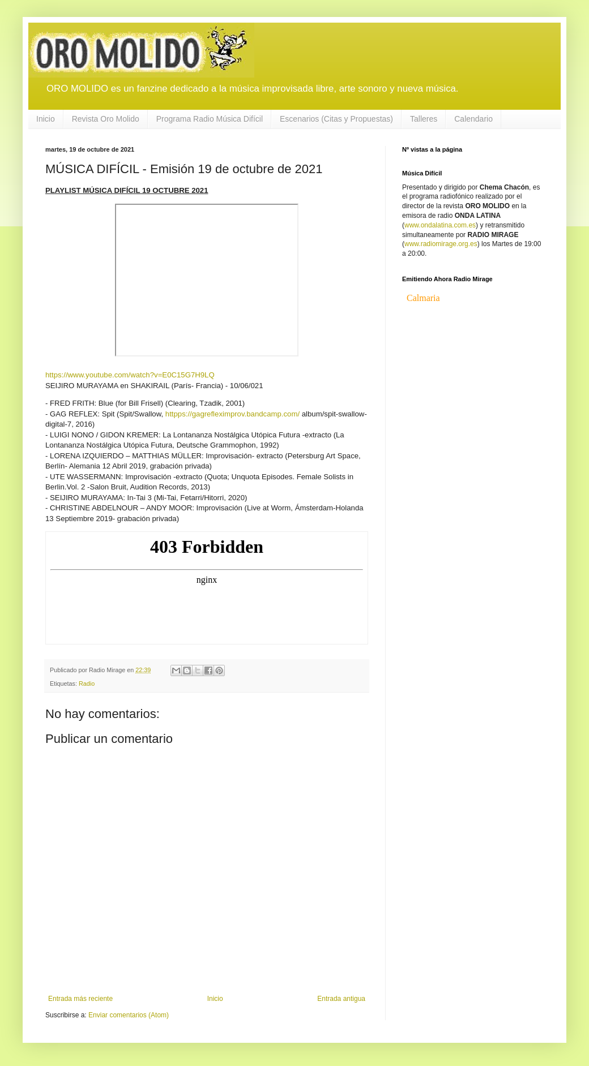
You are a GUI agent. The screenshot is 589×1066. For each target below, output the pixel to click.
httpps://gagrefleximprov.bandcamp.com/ (232, 414)
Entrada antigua (341, 999)
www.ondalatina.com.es (440, 225)
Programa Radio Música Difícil (209, 118)
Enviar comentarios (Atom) (128, 1015)
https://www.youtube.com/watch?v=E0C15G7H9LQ (130, 375)
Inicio (45, 118)
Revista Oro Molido (105, 118)
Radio (87, 683)
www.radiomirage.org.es (440, 244)
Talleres (423, 118)
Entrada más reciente (80, 999)
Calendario (473, 118)
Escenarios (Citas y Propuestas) (336, 118)
